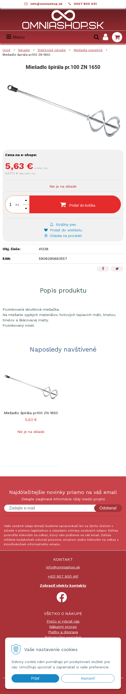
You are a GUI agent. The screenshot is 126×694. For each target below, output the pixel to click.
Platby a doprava (63, 632)
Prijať (35, 678)
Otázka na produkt (63, 236)
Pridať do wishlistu (63, 230)
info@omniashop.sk (46, 4)
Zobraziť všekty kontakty (63, 585)
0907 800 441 (85, 4)
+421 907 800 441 (63, 576)
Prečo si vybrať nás (63, 621)
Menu (15, 37)
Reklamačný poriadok (63, 637)
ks (17, 204)
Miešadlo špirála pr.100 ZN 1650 (31, 413)
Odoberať (108, 508)
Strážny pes (63, 224)
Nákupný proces (63, 627)
